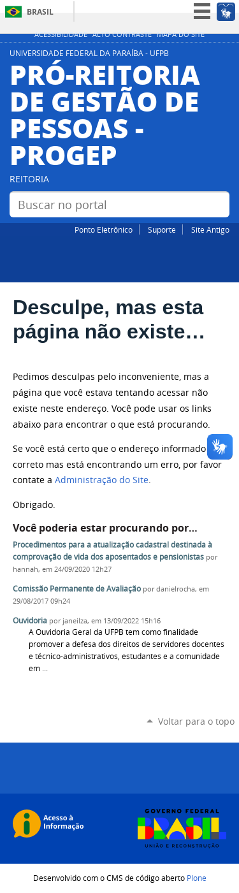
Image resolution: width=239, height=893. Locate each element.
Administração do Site (101, 480)
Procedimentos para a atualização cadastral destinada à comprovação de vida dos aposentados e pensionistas (112, 550)
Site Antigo (210, 229)
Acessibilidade (60, 34)
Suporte (162, 229)
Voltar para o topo (196, 721)
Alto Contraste (122, 34)
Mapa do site (181, 34)
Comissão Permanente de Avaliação (77, 588)
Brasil (40, 11)
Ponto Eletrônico (104, 229)
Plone (196, 878)
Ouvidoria (30, 620)
